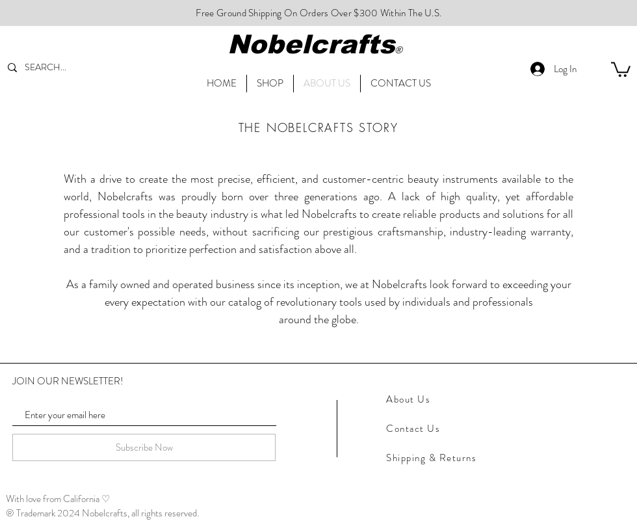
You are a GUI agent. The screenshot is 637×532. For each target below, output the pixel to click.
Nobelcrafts (311, 44)
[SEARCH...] (56, 67)
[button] (401, 83)
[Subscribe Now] (144, 447)
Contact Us (413, 428)
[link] (620, 68)
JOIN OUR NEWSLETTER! (67, 381)
